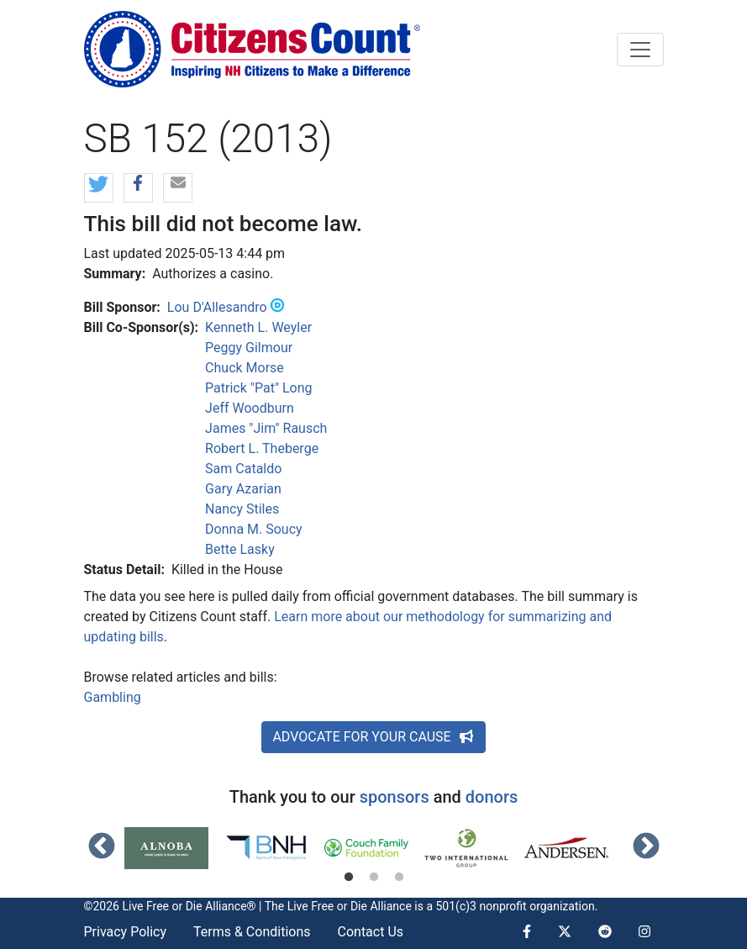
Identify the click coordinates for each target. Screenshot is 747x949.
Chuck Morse (244, 368)
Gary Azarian (243, 489)
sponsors (394, 797)
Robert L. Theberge (261, 448)
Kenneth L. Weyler (258, 327)
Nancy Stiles (242, 509)
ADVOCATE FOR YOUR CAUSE (373, 737)
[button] (99, 188)
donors (492, 797)
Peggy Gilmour (248, 348)
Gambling (112, 697)
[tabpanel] (174, 848)
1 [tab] (348, 877)
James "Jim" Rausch (266, 428)
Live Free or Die (327, 906)
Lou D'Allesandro (217, 307)
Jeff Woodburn (249, 408)
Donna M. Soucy (253, 529)
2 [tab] (374, 877)
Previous (101, 847)
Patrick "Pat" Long (258, 388)
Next (646, 847)
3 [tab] (399, 877)
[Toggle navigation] (640, 49)
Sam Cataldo (243, 469)
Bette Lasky (240, 549)
